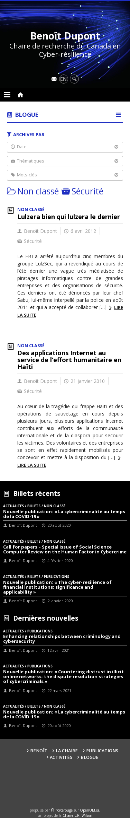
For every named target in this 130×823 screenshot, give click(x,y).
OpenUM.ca (89, 810)
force (64, 810)
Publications (102, 751)
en (63, 79)
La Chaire (67, 751)
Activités (61, 757)
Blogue (26, 115)
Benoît (38, 751)
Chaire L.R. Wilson (77, 815)
